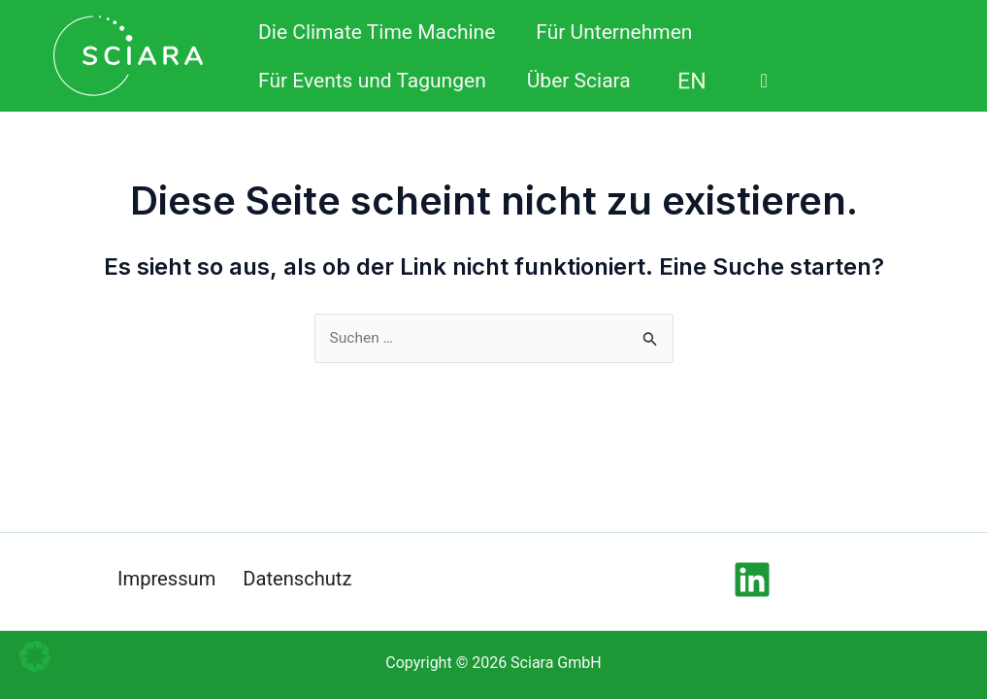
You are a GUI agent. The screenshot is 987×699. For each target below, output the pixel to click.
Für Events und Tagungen (372, 80)
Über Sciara (579, 80)
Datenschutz (299, 579)
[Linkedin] (752, 579)
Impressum (164, 579)
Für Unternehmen (614, 32)
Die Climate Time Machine (376, 32)
